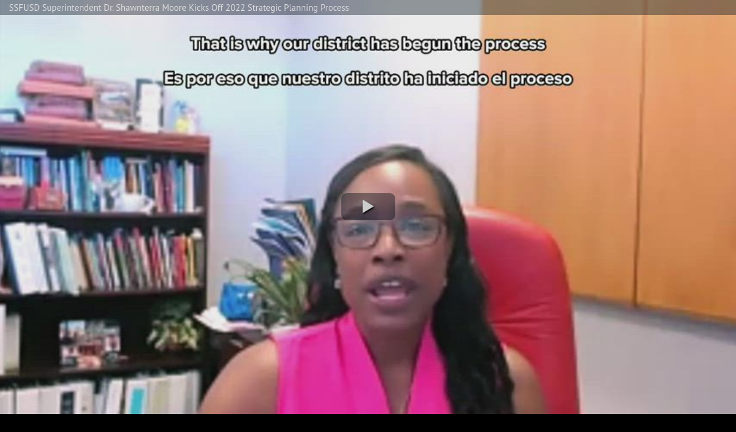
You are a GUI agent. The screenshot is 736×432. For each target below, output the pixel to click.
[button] (368, 206)
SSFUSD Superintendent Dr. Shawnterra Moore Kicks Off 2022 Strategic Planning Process (179, 7)
